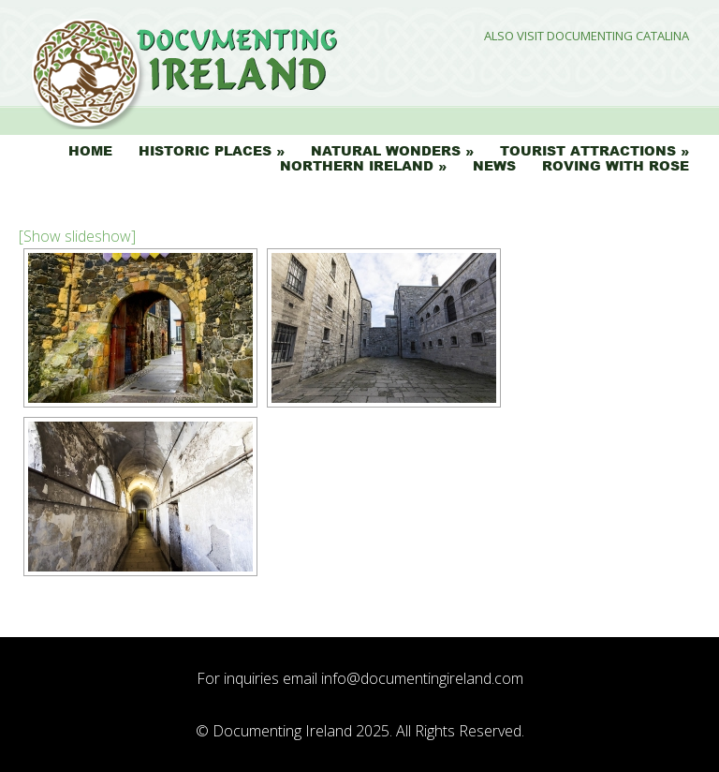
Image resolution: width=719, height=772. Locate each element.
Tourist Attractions (588, 150)
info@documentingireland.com (422, 678)
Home (90, 150)
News (494, 165)
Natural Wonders (386, 150)
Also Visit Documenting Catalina (586, 36)
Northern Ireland (356, 165)
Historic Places (205, 150)
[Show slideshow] (77, 236)
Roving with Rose (615, 165)
